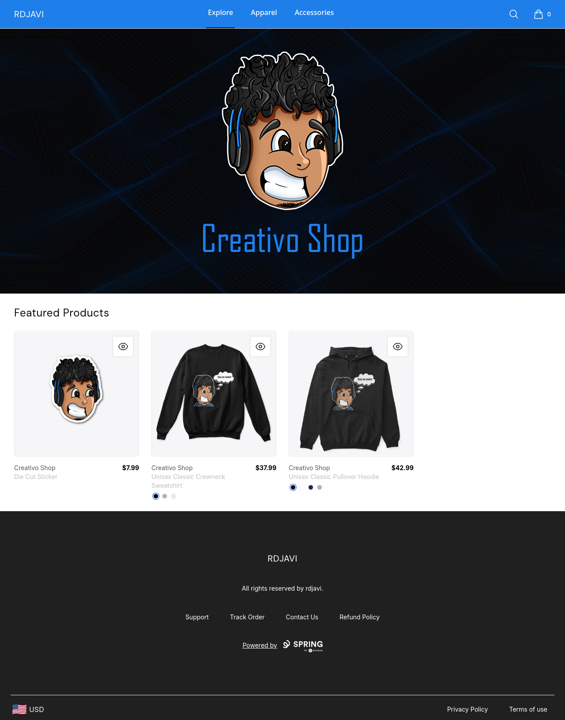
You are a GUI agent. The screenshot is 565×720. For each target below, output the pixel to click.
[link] (77, 393)
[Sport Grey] (319, 487)
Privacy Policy (467, 709)
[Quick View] (123, 346)
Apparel (264, 12)
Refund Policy (359, 617)
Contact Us (302, 617)
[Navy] (310, 487)
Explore (220, 12)
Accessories (314, 12)
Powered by (282, 646)
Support (197, 617)
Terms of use (528, 709)
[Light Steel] (164, 496)
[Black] (155, 496)
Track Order (247, 617)
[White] (173, 496)
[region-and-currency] (28, 709)
